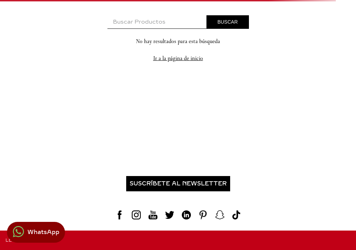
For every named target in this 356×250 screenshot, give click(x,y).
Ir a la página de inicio (178, 58)
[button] (178, 184)
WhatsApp (43, 232)
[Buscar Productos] (228, 21)
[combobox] (178, 22)
